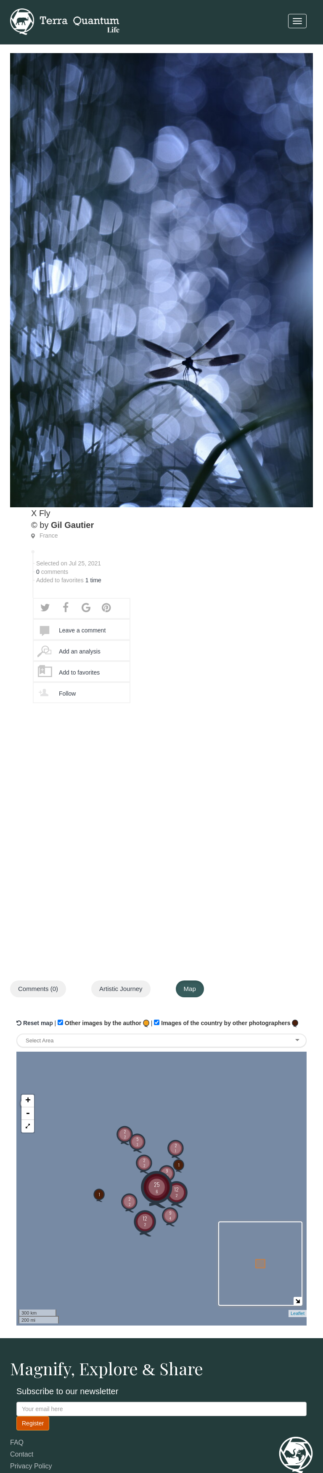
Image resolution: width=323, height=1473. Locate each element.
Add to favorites (79, 672)
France (49, 535)
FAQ (17, 1442)
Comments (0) (38, 988)
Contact (21, 1454)
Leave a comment (82, 630)
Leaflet (297, 1313)
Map (190, 988)
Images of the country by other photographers (226, 1023)
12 (145, 1221)
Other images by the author (103, 1023)
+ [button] (28, 1063)
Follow (67, 693)
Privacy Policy (31, 1466)
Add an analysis (80, 651)
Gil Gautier (72, 525)
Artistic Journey (121, 988)
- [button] (28, 1075)
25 (156, 1187)
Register (33, 1423)
